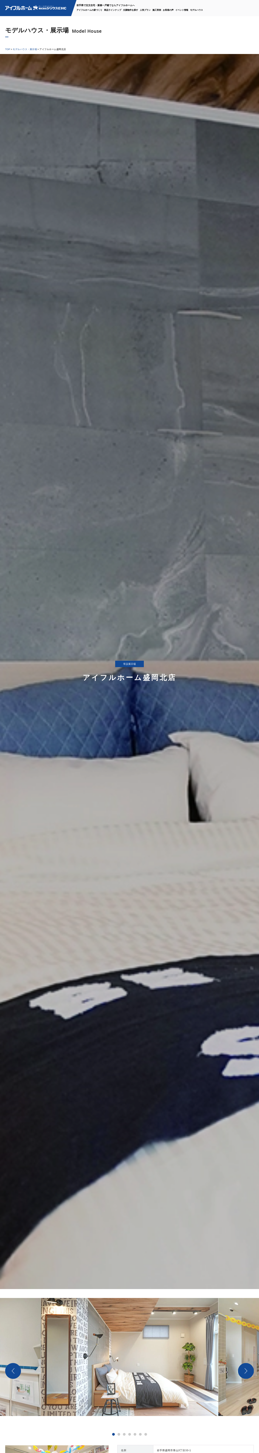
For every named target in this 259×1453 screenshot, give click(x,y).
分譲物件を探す (130, 10)
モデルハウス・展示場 (25, 49)
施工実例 (156, 10)
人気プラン (145, 10)
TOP (7, 49)
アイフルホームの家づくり (89, 10)
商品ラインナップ (112, 10)
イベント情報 (181, 10)
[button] (113, 1434)
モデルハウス (196, 10)
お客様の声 (168, 10)
